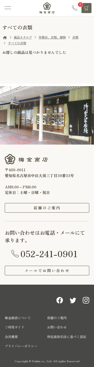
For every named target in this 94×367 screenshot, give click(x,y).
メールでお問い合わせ (47, 270)
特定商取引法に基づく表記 (66, 336)
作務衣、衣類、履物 (52, 37)
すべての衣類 (17, 43)
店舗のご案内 (47, 207)
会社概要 (11, 336)
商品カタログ (23, 37)
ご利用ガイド (14, 327)
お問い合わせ (57, 327)
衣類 (75, 37)
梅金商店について (18, 317)
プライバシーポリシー (21, 346)
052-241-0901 (48, 253)
